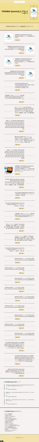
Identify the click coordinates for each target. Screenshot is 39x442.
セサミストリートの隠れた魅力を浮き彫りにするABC (12, 425)
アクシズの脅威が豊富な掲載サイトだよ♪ (10, 427)
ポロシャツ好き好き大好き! (9, 413)
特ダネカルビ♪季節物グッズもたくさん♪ (10, 418)
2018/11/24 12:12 (14, 389)
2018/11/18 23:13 (14, 396)
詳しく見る (17, 65)
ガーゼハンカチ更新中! (8, 414)
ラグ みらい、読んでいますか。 (9, 423)
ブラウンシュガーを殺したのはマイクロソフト (11, 424)
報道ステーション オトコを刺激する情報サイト (11, 428)
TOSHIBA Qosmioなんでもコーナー (15, 12)
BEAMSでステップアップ (8, 417)
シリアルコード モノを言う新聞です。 (10, 416)
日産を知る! (6, 429)
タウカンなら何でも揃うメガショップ (10, 426)
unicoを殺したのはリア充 (8, 415)
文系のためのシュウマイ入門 (9, 422)
